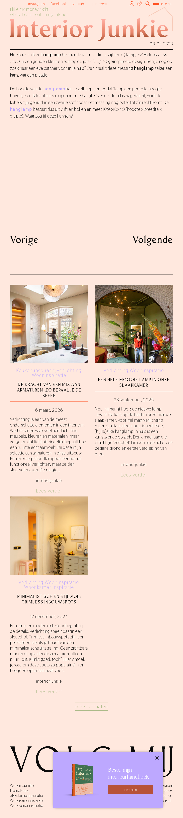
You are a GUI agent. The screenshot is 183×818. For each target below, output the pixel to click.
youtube (80, 3)
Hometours (19, 790)
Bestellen (130, 789)
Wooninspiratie (49, 375)
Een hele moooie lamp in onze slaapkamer (134, 382)
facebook (59, 3)
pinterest (99, 3)
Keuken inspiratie (35, 370)
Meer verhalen (91, 706)
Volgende (152, 239)
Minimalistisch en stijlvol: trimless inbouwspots (49, 599)
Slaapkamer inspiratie (26, 795)
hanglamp (54, 89)
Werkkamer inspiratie (26, 805)
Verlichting (69, 370)
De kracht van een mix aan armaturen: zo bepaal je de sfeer (49, 390)
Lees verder (49, 491)
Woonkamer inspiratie (49, 587)
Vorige (24, 239)
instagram (36, 3)
